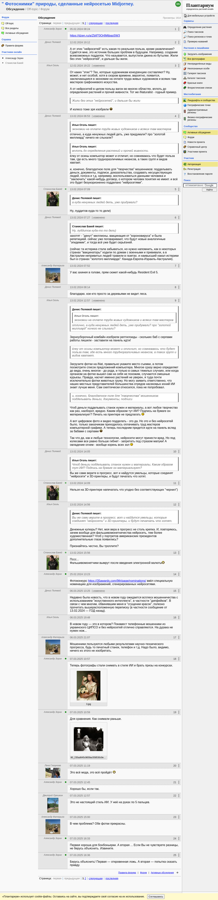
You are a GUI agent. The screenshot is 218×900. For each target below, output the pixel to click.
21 (174, 782)
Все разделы (11, 28)
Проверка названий (197, 41)
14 (174, 574)
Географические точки (198, 105)
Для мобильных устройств (201, 15)
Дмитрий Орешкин (53, 795)
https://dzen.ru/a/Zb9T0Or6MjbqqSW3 (95, 35)
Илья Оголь (53, 65)
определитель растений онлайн (200, 6)
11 (174, 483)
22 (174, 795)
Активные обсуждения (16, 33)
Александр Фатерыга (52, 265)
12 (174, 504)
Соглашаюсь (156, 896)
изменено (99, 65)
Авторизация (194, 164)
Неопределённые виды (199, 63)
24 (174, 838)
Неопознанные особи (198, 68)
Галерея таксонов (196, 73)
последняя (112, 23)
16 (174, 617)
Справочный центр (197, 147)
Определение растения (199, 27)
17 (174, 637)
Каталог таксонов (196, 78)
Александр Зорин (14, 58)
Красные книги (194, 83)
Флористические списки (199, 87)
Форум (143, 872)
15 (174, 590)
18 (174, 658)
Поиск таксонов (195, 32)
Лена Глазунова (53, 765)
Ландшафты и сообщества (201, 100)
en (178, 4)
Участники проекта (197, 151)
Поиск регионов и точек (199, 36)
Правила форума (14, 45)
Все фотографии (196, 59)
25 (174, 855)
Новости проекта (196, 142)
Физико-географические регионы (199, 118)
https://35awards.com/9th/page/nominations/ (117, 580)
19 (174, 712)
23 (174, 817)
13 (174, 552)
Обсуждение (46, 17)
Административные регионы (197, 111)
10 (174, 451)
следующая (96, 23)
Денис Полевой (53, 42)
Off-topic (9, 23)
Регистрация (193, 169)
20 (174, 765)
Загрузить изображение (199, 54)
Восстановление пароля (199, 174)
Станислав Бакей (14, 63)
